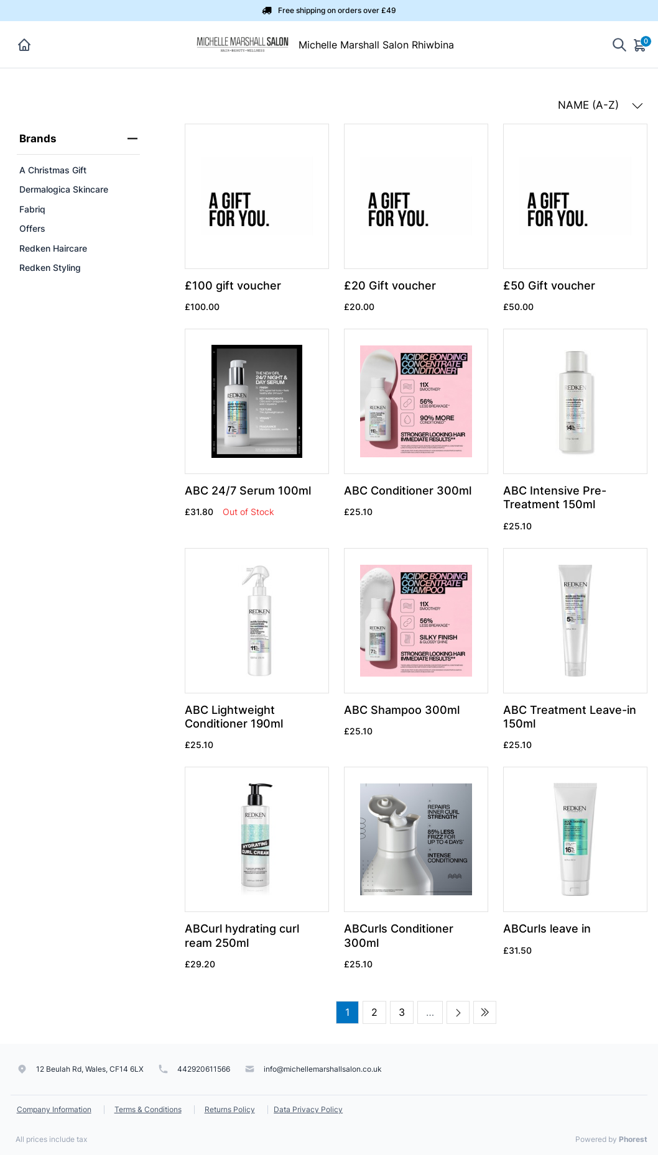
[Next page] (458, 1012)
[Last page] (484, 1012)
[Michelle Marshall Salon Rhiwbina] (245, 43)
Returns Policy (230, 1109)
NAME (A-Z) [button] (600, 105)
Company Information (54, 1109)
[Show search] (619, 44)
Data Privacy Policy (308, 1109)
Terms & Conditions (148, 1109)
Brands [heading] (78, 138)
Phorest (633, 1139)
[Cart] (641, 45)
